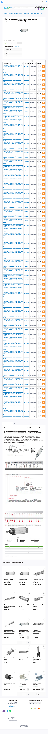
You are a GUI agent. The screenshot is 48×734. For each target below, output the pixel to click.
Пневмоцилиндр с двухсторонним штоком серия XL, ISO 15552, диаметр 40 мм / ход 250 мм (13, 207)
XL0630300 (26, 379)
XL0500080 (26, 275)
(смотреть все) (16, 46)
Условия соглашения (13, 720)
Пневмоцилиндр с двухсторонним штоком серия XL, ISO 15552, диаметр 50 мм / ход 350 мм (13, 311)
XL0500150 (26, 279)
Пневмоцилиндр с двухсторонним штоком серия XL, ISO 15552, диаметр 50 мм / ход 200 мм (13, 257)
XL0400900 (26, 252)
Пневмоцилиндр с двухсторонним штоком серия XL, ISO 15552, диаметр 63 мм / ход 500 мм (13, 343)
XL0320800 (26, 152)
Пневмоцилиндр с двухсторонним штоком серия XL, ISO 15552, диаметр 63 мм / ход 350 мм (13, 402)
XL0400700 (26, 243)
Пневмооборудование (8, 13)
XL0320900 (26, 157)
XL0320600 (26, 143)
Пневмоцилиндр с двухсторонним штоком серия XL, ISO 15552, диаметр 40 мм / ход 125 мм (13, 366)
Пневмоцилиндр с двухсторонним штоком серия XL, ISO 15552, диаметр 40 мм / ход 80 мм (13, 184)
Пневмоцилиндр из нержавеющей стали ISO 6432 (9, 606)
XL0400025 (26, 170)
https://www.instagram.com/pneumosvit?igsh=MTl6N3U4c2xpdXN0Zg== (33, 703)
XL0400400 (26, 225)
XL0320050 (26, 75)
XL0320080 (26, 84)
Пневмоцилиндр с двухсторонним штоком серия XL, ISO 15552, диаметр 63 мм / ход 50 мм (13, 375)
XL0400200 (26, 193)
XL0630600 (26, 407)
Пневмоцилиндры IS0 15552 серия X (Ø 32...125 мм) (32, 13)
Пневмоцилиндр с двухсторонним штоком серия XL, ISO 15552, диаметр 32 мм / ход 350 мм (13, 84)
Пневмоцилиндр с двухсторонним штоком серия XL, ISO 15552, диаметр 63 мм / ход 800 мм (13, 393)
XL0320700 (26, 148)
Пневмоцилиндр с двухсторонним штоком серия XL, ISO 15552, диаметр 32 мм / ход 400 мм (13, 116)
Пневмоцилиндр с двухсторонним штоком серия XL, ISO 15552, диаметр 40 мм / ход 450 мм (13, 212)
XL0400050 (26, 180)
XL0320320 (26, 121)
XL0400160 (26, 198)
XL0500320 (26, 257)
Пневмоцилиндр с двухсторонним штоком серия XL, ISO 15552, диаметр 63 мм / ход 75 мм (13, 411)
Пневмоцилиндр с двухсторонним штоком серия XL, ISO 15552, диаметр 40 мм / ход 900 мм (13, 234)
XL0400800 (26, 248)
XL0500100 (26, 284)
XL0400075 (26, 175)
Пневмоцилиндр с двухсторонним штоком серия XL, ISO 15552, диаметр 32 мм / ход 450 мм (13, 121)
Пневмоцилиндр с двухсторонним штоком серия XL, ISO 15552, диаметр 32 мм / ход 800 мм (13, 130)
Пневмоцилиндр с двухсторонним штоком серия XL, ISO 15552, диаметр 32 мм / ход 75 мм (13, 171)
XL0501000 (26, 397)
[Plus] (28, 642)
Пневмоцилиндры (18, 13)
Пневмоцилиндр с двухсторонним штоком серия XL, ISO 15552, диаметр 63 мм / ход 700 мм (13, 389)
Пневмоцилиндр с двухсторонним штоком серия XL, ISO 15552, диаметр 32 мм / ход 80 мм (13, 202)
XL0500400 (26, 320)
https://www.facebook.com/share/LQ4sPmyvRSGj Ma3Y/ (30, 703)
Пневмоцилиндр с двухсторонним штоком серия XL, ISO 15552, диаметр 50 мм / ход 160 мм (13, 284)
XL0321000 (26, 161)
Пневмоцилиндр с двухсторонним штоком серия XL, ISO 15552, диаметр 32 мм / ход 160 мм (13, 125)
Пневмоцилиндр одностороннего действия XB (8, 581)
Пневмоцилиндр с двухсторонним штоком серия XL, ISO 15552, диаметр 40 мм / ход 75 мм (13, 189)
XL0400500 (26, 234)
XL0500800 (26, 343)
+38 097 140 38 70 (39, 4)
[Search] (15, 7)
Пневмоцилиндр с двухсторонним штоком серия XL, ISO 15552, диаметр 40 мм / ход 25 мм (13, 180)
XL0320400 (26, 130)
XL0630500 (26, 402)
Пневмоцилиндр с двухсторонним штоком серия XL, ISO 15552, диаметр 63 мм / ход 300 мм (13, 334)
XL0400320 (26, 216)
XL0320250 (26, 111)
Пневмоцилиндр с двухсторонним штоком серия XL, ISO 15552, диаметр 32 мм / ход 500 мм (13, 112)
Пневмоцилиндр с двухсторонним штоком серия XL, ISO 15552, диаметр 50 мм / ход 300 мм (13, 302)
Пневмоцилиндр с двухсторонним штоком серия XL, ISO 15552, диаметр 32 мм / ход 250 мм (13, 94)
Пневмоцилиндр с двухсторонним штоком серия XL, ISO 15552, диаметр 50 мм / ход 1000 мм (13, 380)
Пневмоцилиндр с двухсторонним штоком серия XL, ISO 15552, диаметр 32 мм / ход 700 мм (13, 107)
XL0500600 (26, 338)
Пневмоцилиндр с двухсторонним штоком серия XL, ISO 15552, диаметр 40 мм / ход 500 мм (13, 216)
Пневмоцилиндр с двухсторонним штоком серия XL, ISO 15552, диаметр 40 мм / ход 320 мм (13, 153)
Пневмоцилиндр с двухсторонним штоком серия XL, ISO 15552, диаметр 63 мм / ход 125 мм (13, 384)
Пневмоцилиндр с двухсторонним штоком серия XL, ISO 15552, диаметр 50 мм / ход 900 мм (13, 316)
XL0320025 (26, 66)
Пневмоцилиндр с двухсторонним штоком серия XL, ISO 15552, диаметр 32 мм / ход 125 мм (13, 98)
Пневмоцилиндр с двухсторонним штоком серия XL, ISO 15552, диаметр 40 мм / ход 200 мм (13, 361)
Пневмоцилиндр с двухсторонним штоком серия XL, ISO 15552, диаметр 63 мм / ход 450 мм (13, 348)
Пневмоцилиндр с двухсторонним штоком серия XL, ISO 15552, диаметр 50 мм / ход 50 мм (13, 289)
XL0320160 (26, 102)
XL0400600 (26, 239)
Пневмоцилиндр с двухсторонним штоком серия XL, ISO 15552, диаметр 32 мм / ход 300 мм (13, 89)
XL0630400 (26, 393)
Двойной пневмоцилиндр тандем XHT (37, 631)
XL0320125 (26, 93)
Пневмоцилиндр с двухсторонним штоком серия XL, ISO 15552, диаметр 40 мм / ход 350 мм (13, 157)
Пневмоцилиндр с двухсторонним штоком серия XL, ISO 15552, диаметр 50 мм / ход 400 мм (13, 262)
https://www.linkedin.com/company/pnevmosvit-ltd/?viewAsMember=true (36, 703)
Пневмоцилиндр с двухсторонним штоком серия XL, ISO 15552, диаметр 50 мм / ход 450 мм (13, 266)
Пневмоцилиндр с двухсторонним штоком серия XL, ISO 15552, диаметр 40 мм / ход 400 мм (13, 162)
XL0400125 (26, 189)
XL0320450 (26, 107)
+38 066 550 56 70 (39, 6)
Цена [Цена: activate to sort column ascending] (31, 63)
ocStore (26, 725)
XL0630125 (26, 375)
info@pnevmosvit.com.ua (41, 7)
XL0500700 (26, 334)
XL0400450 (26, 229)
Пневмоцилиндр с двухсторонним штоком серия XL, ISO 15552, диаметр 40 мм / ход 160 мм (13, 193)
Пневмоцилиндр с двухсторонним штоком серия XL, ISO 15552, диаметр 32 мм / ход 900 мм (13, 139)
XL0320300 (26, 116)
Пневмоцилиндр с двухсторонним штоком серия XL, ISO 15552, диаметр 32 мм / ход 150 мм (13, 75)
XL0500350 (26, 316)
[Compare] (15, 570)
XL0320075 (26, 80)
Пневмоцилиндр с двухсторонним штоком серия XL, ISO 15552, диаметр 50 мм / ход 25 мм (13, 280)
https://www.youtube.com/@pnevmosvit (39, 703)
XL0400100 (26, 184)
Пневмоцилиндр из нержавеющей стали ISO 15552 (38, 581)
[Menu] (2, 2)
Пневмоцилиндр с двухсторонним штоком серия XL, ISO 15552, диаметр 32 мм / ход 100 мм (13, 198)
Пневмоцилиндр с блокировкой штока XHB (24, 631)
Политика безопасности (13, 718)
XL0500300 (26, 307)
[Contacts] (42, 2)
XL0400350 (26, 220)
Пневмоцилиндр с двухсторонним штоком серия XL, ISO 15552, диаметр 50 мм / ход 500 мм (13, 271)
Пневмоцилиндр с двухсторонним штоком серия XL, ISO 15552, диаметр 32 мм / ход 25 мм (13, 166)
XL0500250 (26, 302)
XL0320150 (26, 98)
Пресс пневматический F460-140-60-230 (37, 659)
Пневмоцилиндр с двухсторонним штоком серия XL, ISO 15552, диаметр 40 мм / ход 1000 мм (13, 275)
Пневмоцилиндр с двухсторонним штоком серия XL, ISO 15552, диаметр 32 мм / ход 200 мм (13, 103)
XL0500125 (26, 289)
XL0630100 (26, 71)
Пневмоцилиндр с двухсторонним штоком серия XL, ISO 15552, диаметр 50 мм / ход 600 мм (13, 330)
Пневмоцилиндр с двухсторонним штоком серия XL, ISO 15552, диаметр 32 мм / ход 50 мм (13, 66)
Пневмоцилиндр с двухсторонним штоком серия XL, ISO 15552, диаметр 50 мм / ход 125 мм (13, 239)
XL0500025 (26, 261)
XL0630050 (26, 366)
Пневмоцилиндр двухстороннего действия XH (23, 581)
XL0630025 (26, 357)
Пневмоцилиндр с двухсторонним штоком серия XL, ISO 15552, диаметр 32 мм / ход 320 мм (13, 80)
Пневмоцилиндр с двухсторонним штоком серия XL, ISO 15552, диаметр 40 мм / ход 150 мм (13, 71)
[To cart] (28, 637)
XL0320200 (26, 134)
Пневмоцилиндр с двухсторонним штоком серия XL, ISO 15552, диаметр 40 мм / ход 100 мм (13, 357)
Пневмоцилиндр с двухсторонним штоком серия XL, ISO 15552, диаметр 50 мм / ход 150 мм (13, 248)
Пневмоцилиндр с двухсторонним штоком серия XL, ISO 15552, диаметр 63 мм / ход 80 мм (13, 416)
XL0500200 (26, 298)
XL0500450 (26, 325)
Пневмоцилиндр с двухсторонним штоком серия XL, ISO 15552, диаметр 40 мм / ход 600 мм (13, 221)
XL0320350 (26, 125)
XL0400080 (26, 166)
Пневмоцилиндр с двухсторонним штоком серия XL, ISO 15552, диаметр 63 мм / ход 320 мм (13, 352)
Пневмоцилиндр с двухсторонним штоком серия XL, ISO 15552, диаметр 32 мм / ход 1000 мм (13, 143)
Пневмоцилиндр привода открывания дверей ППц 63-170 (9, 631)
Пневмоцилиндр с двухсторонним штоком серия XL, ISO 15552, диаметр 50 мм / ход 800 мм (13, 293)
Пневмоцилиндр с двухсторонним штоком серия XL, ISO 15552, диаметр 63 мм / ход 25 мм (13, 370)
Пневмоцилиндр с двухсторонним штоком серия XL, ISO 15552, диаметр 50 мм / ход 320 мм (13, 243)
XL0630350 (26, 388)
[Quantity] (24, 642)
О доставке (13, 717)
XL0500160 (26, 293)
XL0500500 (26, 329)
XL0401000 (26, 311)
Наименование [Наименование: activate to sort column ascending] (7, 63)
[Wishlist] (15, 568)
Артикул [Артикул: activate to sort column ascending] (26, 63)
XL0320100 (26, 89)
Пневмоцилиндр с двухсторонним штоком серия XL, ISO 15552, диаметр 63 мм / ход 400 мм (13, 398)
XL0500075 (26, 270)
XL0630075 (26, 361)
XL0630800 (26, 384)
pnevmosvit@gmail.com (35, 705)
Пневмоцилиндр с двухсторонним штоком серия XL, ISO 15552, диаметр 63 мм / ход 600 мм (13, 339)
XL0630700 (26, 416)
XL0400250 (26, 207)
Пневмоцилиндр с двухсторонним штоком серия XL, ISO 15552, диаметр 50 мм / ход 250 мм (13, 307)
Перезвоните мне (12, 706)
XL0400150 (26, 202)
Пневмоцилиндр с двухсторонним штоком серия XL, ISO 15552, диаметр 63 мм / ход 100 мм (13, 407)
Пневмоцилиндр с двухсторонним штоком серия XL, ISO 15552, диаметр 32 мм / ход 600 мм (13, 134)
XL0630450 (26, 352)
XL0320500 (26, 139)
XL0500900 (26, 348)
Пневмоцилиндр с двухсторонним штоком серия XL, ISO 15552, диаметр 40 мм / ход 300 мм (13, 148)
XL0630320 (26, 411)
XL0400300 (26, 211)
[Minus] (19, 642)
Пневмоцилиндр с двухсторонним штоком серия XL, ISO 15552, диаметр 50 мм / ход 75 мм (13, 298)
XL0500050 (26, 266)
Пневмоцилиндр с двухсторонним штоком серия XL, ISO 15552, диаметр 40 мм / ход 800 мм (13, 230)
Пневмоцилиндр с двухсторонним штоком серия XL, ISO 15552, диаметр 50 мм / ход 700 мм (13, 325)
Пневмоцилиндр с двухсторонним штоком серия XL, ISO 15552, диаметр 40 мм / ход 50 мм (13, 175)
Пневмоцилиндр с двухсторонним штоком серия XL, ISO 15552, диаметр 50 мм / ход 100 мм (13, 252)
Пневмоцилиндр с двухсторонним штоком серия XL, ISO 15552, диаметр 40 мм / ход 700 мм (13, 225)
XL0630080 (26, 370)
